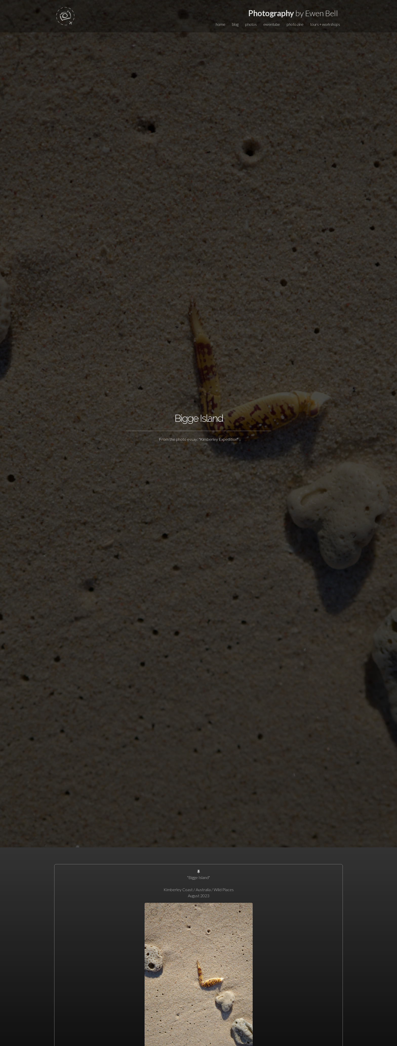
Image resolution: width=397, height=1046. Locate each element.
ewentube (271, 24)
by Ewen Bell (293, 13)
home (220, 24)
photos (250, 24)
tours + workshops (325, 24)
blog (235, 24)
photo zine (295, 24)
